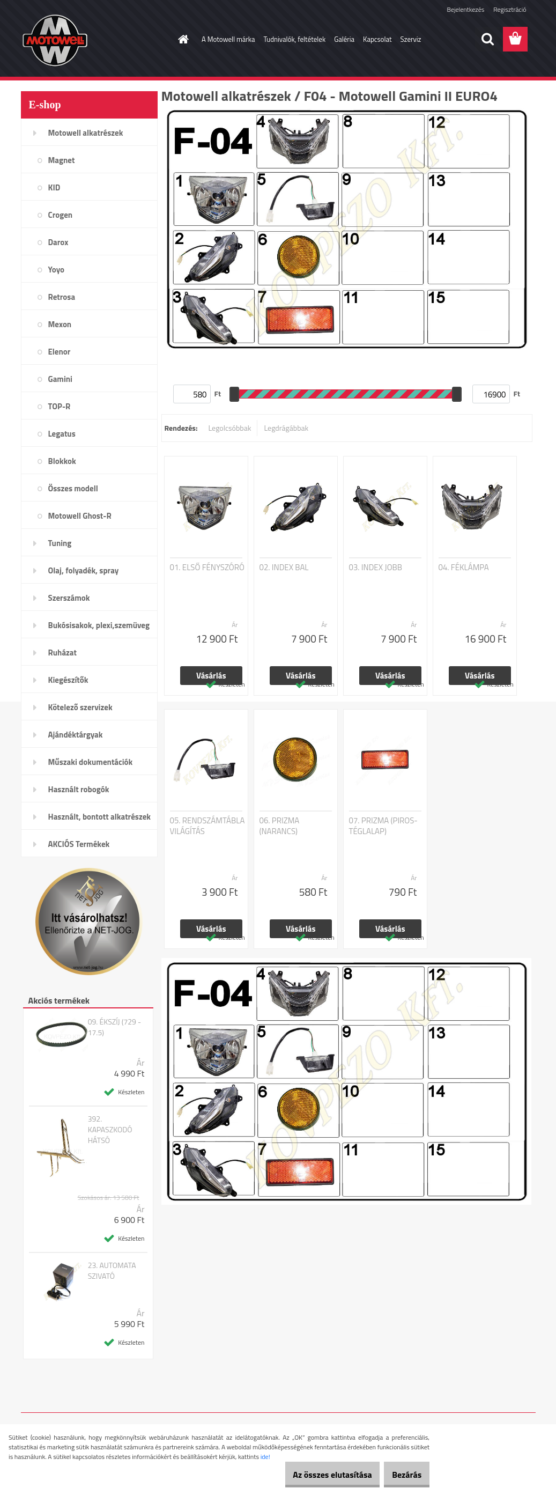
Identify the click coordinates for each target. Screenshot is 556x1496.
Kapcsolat (377, 39)
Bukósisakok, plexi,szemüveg (99, 625)
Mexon (60, 324)
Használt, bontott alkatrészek (99, 816)
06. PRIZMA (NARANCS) (280, 826)
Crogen (60, 215)
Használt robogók (78, 789)
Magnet (61, 160)
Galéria (344, 39)
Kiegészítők (68, 680)
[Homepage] (181, 39)
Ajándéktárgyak (75, 734)
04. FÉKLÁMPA (464, 567)
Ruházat (62, 652)
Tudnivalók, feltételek (295, 39)
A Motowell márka (228, 39)
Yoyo (56, 269)
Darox (58, 242)
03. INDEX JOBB (376, 567)
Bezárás (401, 1474)
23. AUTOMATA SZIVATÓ (112, 1270)
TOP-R (59, 406)
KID (54, 187)
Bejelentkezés (466, 9)
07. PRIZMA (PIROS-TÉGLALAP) (383, 826)
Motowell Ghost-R (80, 516)
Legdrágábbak (286, 427)
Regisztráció (509, 9)
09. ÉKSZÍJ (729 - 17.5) (115, 1027)
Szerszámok (69, 598)
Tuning (60, 543)
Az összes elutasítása (316, 1474)
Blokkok (62, 461)
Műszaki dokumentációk (90, 762)
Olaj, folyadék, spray (83, 570)
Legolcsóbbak (229, 427)
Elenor (59, 351)
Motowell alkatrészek (85, 133)
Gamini (60, 379)
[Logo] (94, 40)
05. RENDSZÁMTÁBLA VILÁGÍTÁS (207, 826)
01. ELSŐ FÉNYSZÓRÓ (207, 567)
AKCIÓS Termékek (79, 844)
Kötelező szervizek (80, 707)
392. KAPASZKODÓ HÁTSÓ (110, 1130)
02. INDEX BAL (284, 567)
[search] (487, 39)
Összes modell (73, 488)
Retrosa (62, 297)
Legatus (62, 434)
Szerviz (411, 39)
